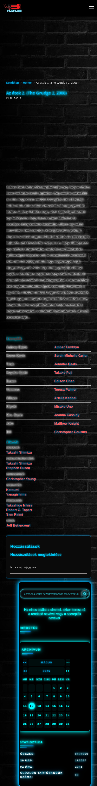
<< (25, 662)
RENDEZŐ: (13, 447)
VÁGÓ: (10, 520)
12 (31, 705)
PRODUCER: (14, 500)
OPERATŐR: (14, 485)
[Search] (84, 593)
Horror (27, 83)
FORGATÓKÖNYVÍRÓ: (20, 458)
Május (46, 662)
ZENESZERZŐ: (15, 474)
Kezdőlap (12, 83)
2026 (46, 671)
